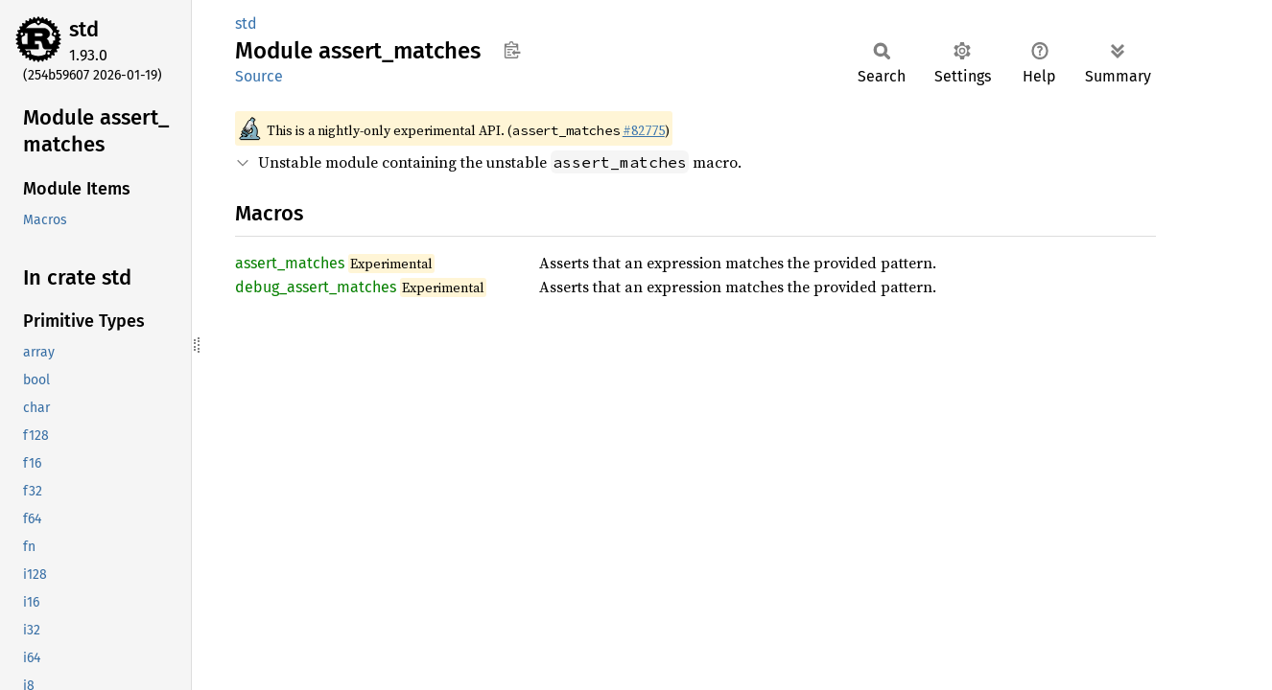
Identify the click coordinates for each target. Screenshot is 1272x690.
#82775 (644, 130)
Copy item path (512, 50)
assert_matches (289, 263)
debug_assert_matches (315, 287)
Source (259, 76)
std (84, 29)
